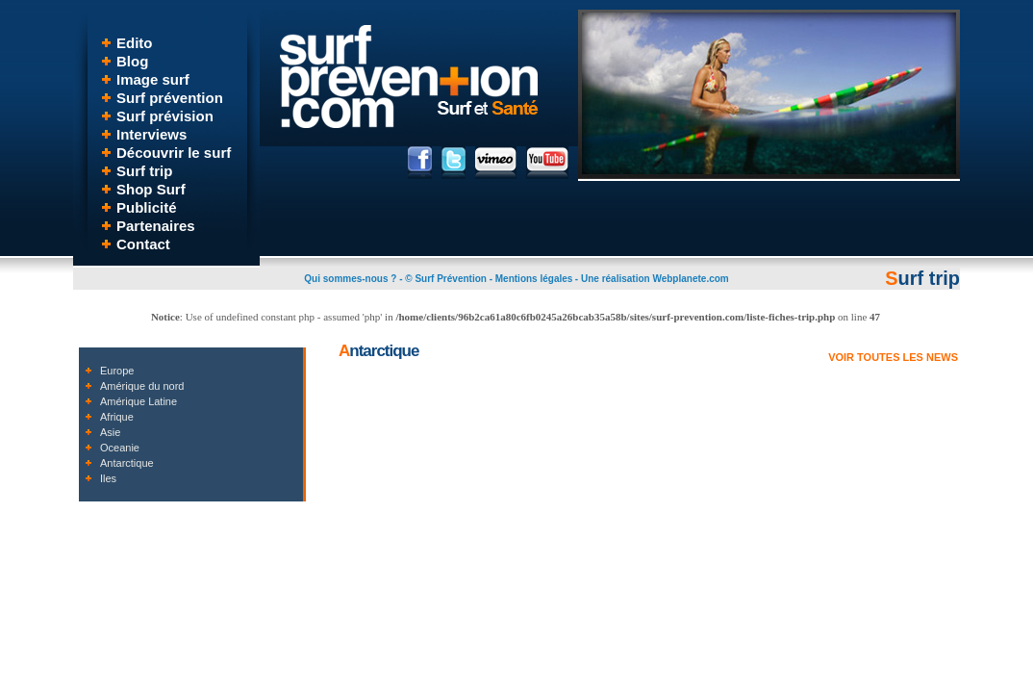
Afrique (117, 417)
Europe (117, 370)
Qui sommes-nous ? (350, 278)
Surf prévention (169, 98)
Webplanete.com (690, 278)
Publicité (146, 207)
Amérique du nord (142, 386)
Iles (108, 478)
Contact (143, 244)
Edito (134, 43)
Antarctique (127, 463)
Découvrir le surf (173, 152)
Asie (110, 432)
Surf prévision (165, 116)
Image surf (152, 79)
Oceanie (119, 447)
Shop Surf (151, 189)
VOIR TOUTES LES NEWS (893, 357)
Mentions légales (534, 278)
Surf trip (144, 171)
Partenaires (155, 226)
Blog (132, 61)
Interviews (151, 134)
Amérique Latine (138, 401)
